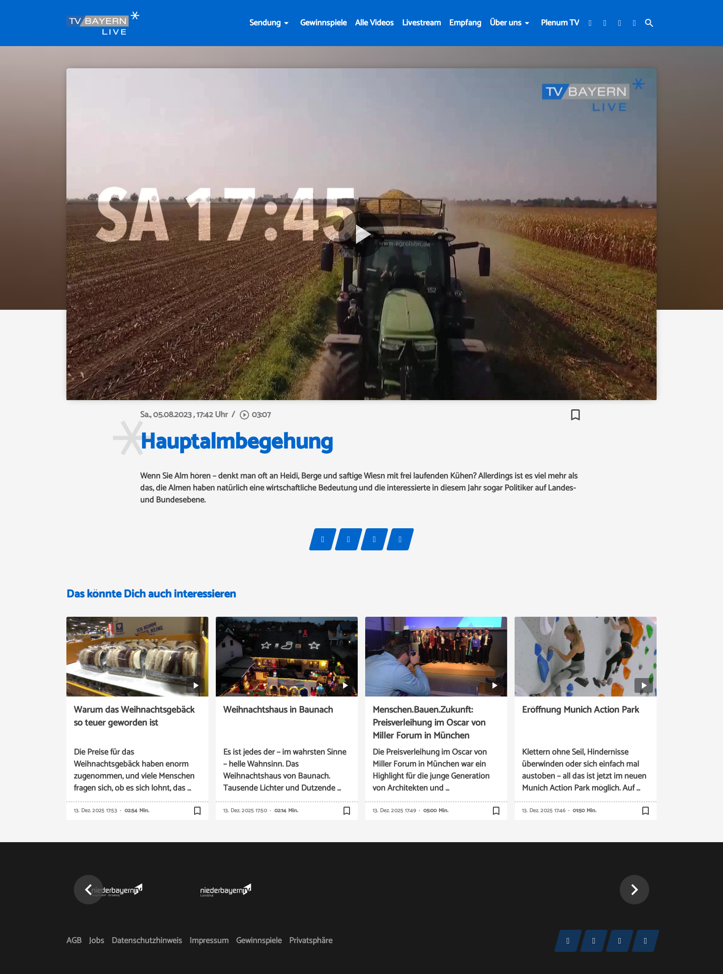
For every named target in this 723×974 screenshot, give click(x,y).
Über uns (506, 23)
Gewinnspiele (323, 23)
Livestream (421, 23)
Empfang (465, 23)
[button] (88, 889)
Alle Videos (374, 23)
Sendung (265, 23)
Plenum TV (560, 23)
